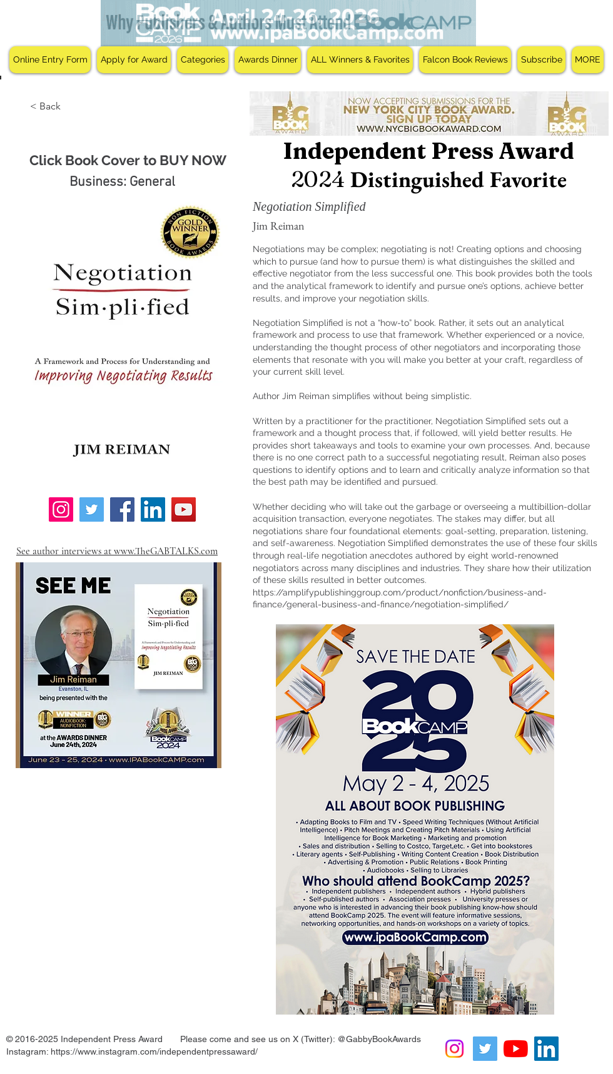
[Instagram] (61, 509)
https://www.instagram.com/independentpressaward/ (154, 1051)
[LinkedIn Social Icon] (546, 1048)
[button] (134, 59)
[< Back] (46, 107)
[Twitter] (91, 509)
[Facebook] (122, 509)
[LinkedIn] (153, 509)
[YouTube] (183, 509)
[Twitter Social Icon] (485, 1048)
